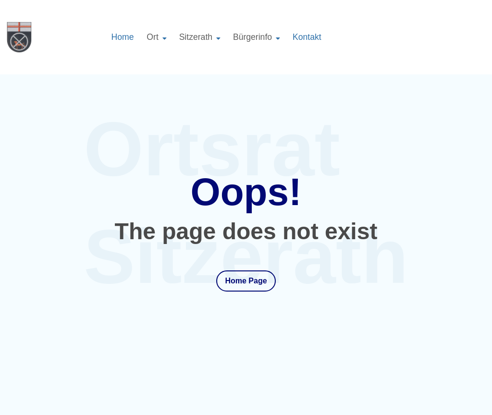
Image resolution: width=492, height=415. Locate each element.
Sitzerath (195, 37)
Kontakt (307, 37)
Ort (152, 37)
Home (122, 37)
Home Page (246, 281)
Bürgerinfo (252, 37)
